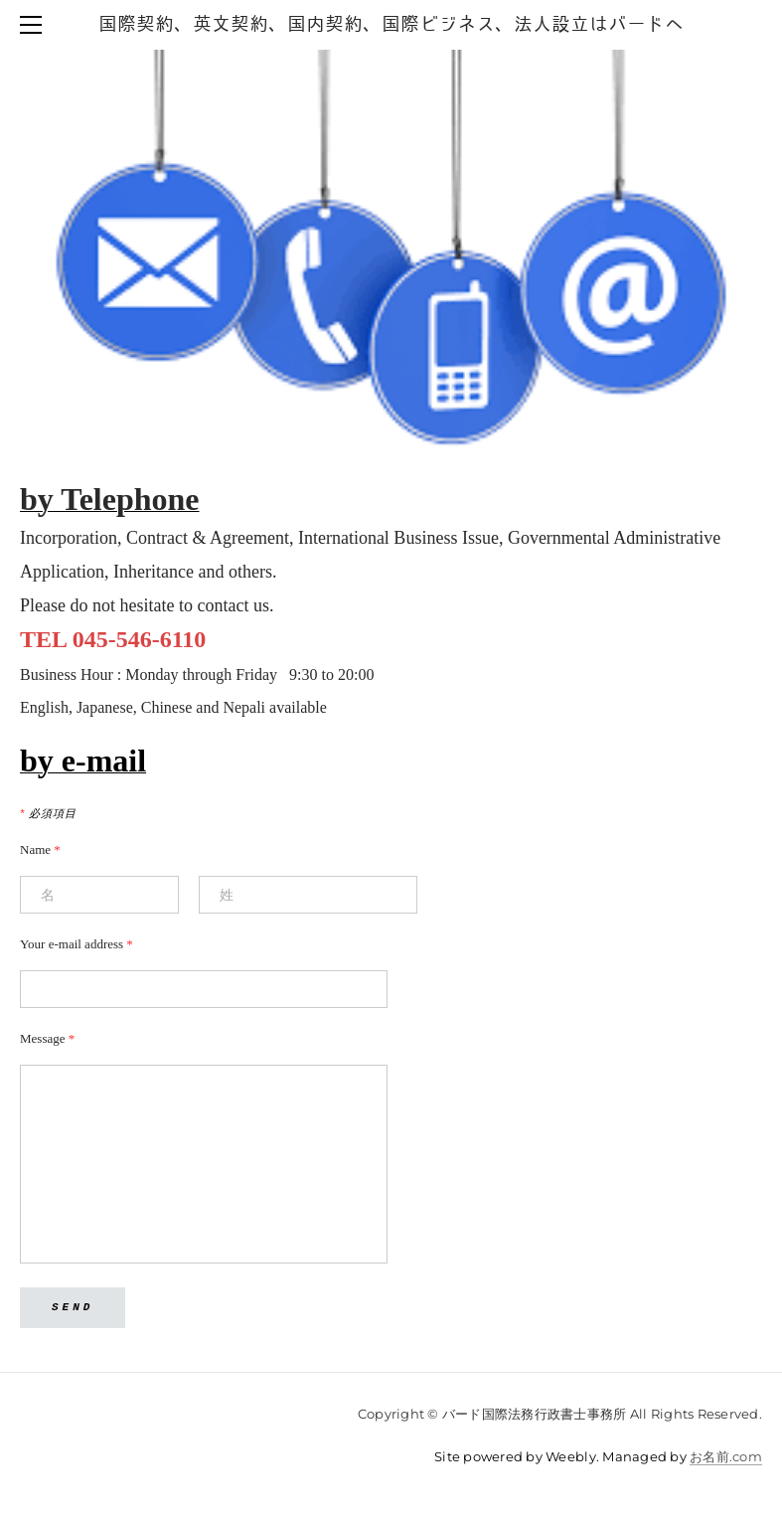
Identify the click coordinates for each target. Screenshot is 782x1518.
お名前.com (726, 1456)
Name (40, 849)
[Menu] (35, 25)
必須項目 (48, 813)
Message (47, 1038)
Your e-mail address (76, 943)
